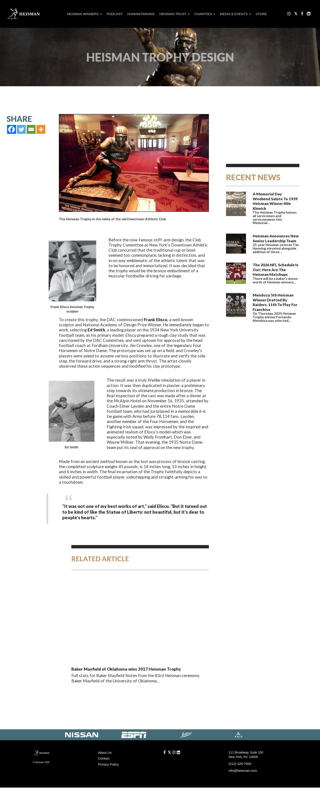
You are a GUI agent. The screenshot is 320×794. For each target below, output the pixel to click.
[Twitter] (21, 129)
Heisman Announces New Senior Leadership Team (273, 228)
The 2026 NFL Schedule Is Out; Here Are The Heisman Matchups (274, 257)
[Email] (31, 129)
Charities (204, 14)
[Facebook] (11, 129)
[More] (40, 129)
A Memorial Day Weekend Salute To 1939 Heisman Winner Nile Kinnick (273, 196)
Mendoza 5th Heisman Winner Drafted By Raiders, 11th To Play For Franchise (274, 285)
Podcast (115, 14)
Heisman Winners (84, 14)
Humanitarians (141, 14)
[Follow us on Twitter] (296, 14)
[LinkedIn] (308, 14)
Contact (103, 765)
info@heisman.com (242, 777)
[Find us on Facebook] (302, 14)
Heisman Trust (174, 14)
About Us (104, 759)
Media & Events (235, 14)
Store (261, 14)
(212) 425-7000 (239, 770)
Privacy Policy (107, 770)
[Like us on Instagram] (289, 14)
